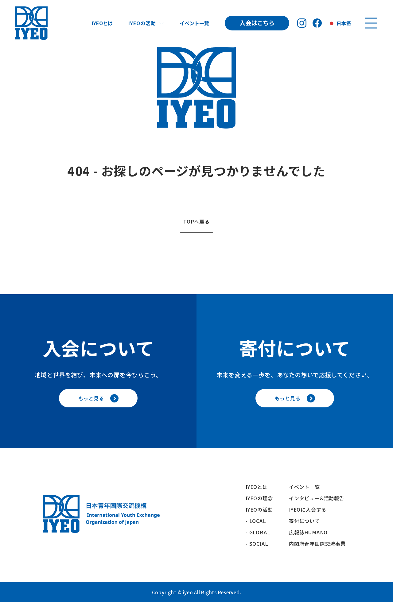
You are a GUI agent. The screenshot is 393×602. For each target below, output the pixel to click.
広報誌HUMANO (308, 532)
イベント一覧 (194, 23)
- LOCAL (256, 521)
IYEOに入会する (310, 509)
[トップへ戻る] (31, 23)
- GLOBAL (258, 532)
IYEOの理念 (259, 498)
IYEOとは (102, 23)
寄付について (307, 521)
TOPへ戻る (196, 221)
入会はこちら (256, 22)
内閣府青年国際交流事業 (317, 543)
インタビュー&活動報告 (316, 498)
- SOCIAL (257, 543)
